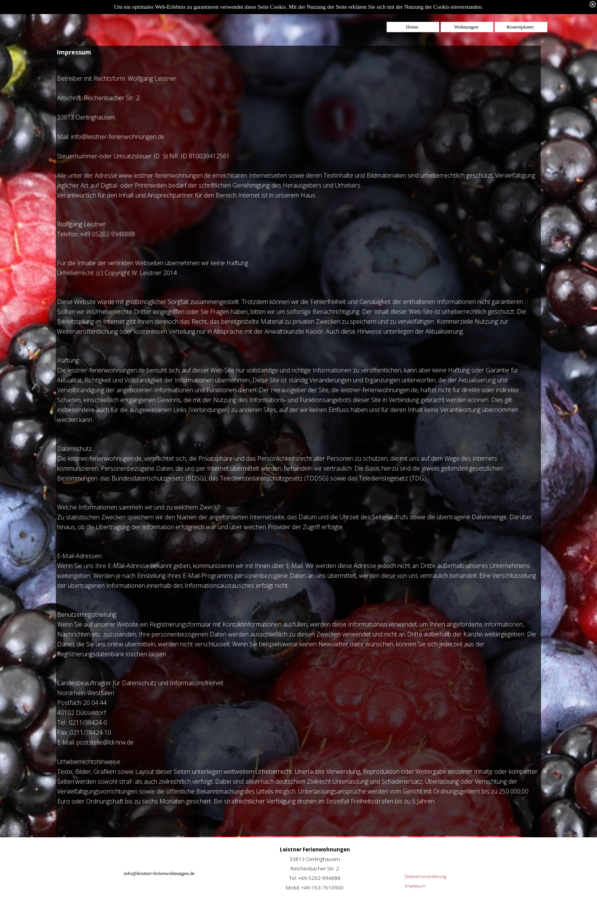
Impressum (415, 886)
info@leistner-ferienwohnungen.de (159, 873)
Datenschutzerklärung (425, 876)
